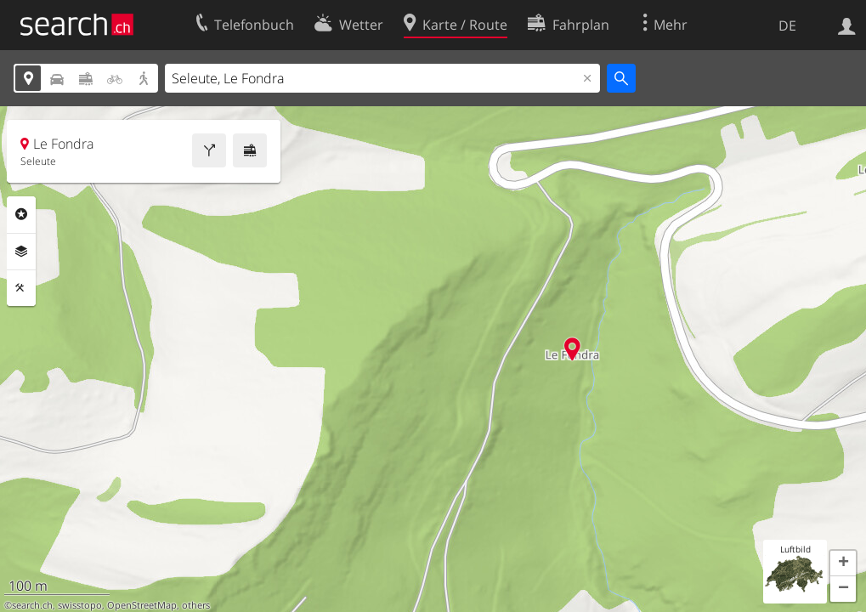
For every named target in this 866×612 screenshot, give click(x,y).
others (196, 605)
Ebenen (21, 251)
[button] (843, 563)
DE (787, 25)
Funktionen (21, 288)
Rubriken (21, 214)
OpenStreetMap (142, 605)
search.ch (32, 605)
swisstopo (80, 605)
